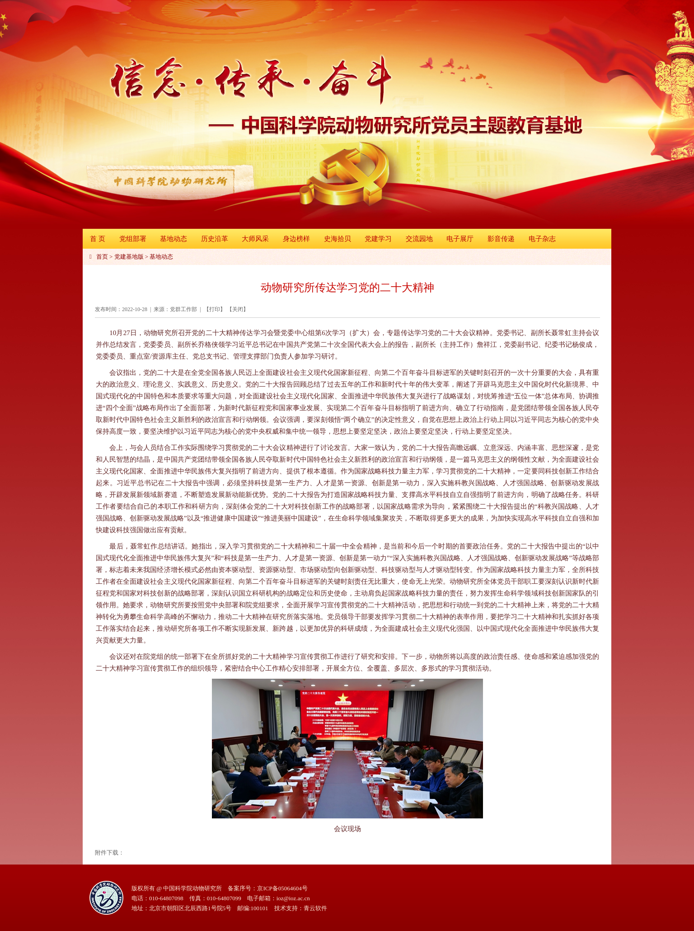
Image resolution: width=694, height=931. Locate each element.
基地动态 (173, 238)
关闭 (237, 309)
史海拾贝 (337, 238)
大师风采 (255, 238)
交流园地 (419, 238)
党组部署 (132, 238)
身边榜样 (296, 238)
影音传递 (501, 238)
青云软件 (315, 908)
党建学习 (378, 238)
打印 (214, 309)
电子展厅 (460, 238)
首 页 (97, 238)
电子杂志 (542, 238)
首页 (102, 256)
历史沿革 (214, 238)
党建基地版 (129, 256)
